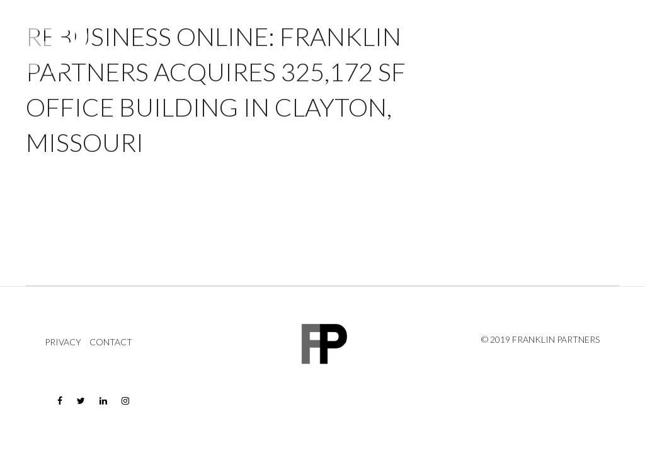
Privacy (63, 342)
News (556, 47)
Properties (422, 47)
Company (495, 47)
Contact (600, 47)
